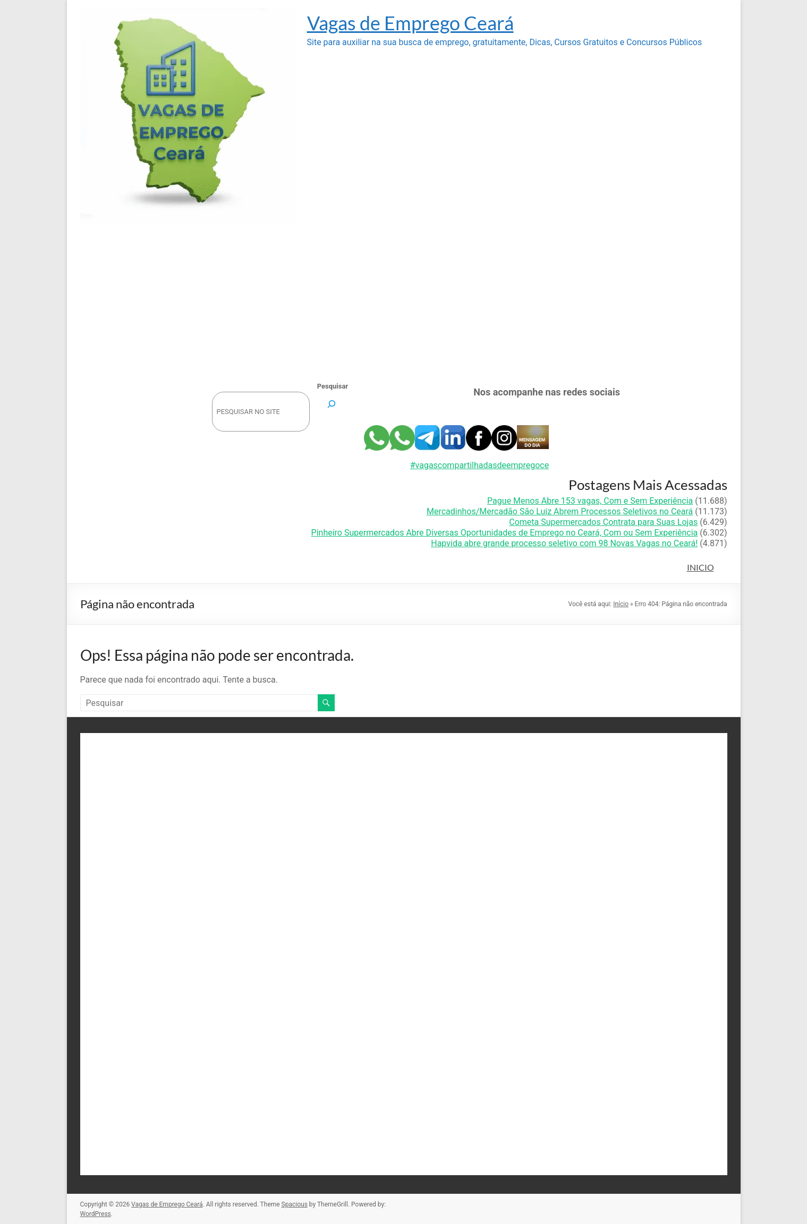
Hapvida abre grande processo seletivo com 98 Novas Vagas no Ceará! (564, 543)
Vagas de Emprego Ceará (410, 23)
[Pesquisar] (332, 404)
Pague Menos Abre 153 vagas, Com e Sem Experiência (590, 501)
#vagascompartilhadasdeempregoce (479, 465)
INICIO (700, 567)
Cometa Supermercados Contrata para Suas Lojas (603, 522)
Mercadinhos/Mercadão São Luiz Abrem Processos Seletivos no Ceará (560, 511)
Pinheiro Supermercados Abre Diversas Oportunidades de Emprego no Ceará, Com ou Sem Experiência (504, 533)
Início (620, 604)
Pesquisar (332, 386)
